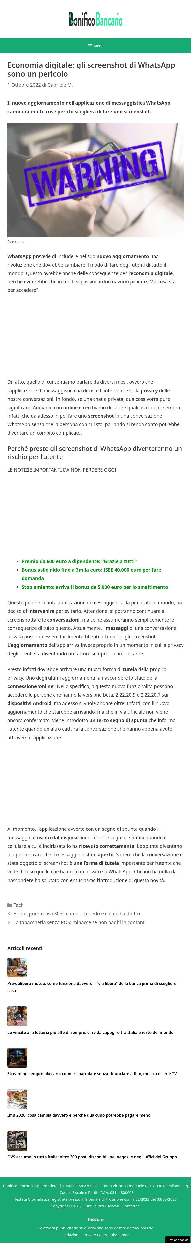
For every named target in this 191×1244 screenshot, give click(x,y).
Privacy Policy (95, 1234)
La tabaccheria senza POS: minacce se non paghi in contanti (79, 922)
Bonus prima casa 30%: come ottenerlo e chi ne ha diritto (76, 913)
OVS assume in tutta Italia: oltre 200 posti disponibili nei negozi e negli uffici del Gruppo (92, 1157)
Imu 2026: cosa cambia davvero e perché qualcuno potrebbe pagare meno (78, 1115)
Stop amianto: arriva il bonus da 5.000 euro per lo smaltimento (95, 587)
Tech (18, 905)
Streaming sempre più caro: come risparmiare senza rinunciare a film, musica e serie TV (92, 1073)
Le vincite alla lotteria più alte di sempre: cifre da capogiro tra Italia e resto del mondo (90, 1032)
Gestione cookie (177, 1240)
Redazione (71, 1234)
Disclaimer (119, 1234)
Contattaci (131, 1205)
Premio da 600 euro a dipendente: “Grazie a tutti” (79, 561)
